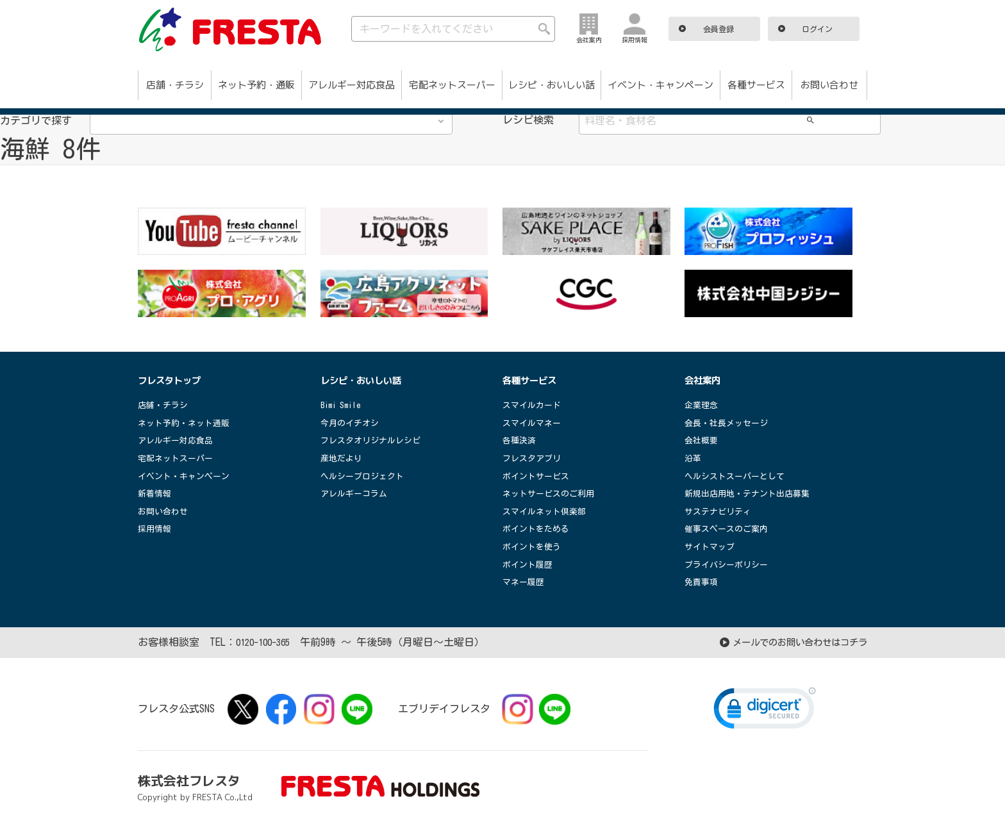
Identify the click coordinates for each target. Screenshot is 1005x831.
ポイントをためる (538, 528)
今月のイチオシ (351, 422)
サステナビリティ (720, 511)
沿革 (693, 458)
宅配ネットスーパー (452, 85)
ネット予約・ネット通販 (187, 422)
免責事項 (702, 581)
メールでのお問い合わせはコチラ (790, 642)
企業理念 (702, 404)
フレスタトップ (174, 380)
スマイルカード (534, 404)
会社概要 (702, 440)
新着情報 (156, 493)
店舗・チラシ (175, 85)
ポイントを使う (534, 546)
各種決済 (520, 440)
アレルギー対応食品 (351, 85)
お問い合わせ (829, 85)
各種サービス (756, 85)
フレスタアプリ (534, 458)
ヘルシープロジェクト (365, 476)
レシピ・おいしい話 (551, 85)
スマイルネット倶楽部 (547, 511)
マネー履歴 (525, 581)
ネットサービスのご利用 (552, 493)
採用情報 (156, 528)
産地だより (342, 458)
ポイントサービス (538, 476)
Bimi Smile (343, 404)
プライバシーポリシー (729, 564)
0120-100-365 (266, 642)
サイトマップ (711, 546)
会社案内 (705, 380)
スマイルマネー (534, 422)
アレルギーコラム (356, 493)
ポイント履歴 (529, 564)
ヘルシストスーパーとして (738, 476)
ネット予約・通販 (256, 85)
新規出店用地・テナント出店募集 (752, 493)
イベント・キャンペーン (660, 85)
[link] (764, 711)
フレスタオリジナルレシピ (374, 440)
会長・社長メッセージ (729, 422)
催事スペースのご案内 (729, 528)
